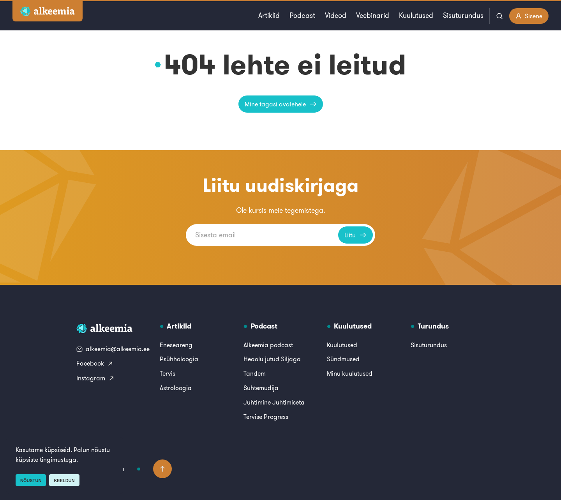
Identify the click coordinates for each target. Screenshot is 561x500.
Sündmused (343, 359)
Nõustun (30, 480)
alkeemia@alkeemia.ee (113, 349)
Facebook (94, 363)
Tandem (254, 373)
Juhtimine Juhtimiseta (274, 402)
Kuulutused (416, 15)
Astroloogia (176, 388)
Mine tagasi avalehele (281, 104)
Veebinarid (372, 15)
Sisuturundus (463, 15)
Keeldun (64, 480)
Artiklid (269, 15)
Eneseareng (176, 345)
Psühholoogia (179, 359)
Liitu (355, 235)
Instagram (95, 378)
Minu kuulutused (349, 373)
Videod (335, 15)
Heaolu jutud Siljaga (272, 359)
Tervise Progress (265, 416)
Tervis (167, 373)
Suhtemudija (261, 388)
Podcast (302, 15)
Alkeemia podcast (268, 345)
